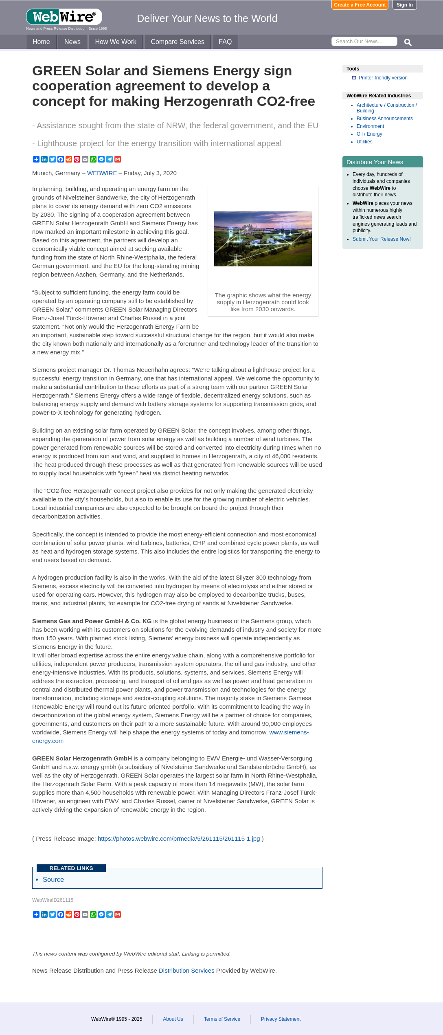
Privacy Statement (280, 1019)
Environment (370, 126)
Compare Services (177, 41)
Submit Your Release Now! (382, 239)
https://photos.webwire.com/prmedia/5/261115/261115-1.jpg (179, 838)
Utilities (365, 142)
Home (41, 41)
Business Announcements (385, 118)
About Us (173, 1019)
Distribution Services (187, 970)
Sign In (405, 5)
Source (53, 879)
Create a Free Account (360, 5)
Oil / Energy (369, 134)
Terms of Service (222, 1019)
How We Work (115, 41)
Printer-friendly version (383, 78)
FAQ (225, 41)
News (72, 41)
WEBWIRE (102, 172)
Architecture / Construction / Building (387, 108)
